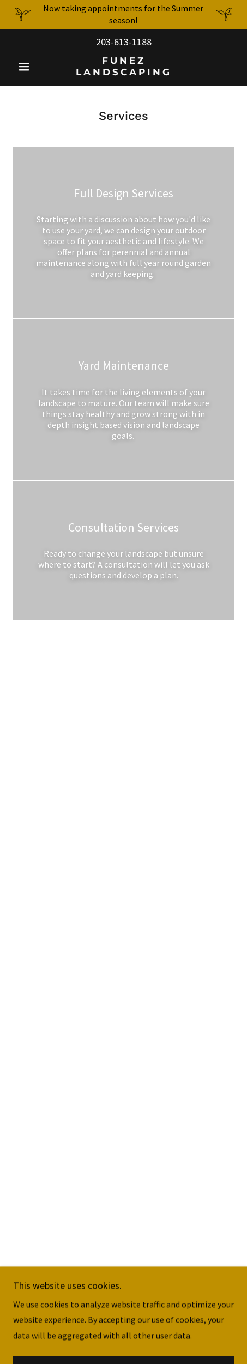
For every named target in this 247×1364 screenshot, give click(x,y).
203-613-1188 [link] (124, 41)
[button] (29, 66)
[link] (123, 66)
